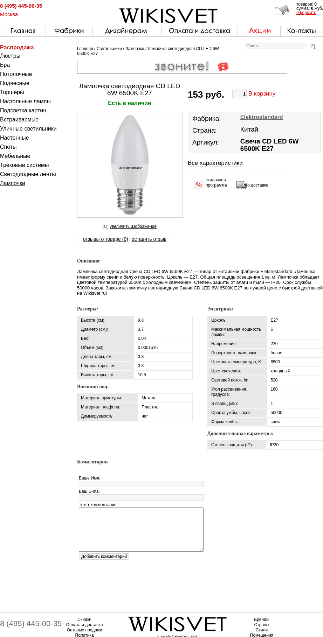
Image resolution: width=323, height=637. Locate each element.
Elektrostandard (261, 117)
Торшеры (12, 92)
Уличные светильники (28, 129)
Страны (261, 624)
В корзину (262, 93)
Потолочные (16, 74)
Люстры (10, 56)
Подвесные (14, 83)
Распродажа (17, 47)
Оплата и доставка (84, 624)
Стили (262, 630)
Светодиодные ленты (28, 174)
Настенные (14, 138)
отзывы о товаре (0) (105, 239)
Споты (8, 147)
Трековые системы (24, 165)
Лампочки (12, 183)
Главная (85, 48)
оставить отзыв (149, 239)
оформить (306, 12)
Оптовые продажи (84, 630)
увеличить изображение (133, 226)
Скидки (84, 619)
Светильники (109, 48)
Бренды (261, 619)
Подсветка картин (23, 110)
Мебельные (15, 156)
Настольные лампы (25, 101)
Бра (5, 65)
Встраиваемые (19, 119)
